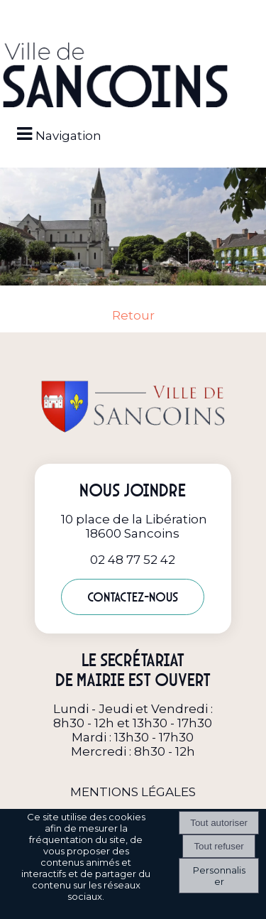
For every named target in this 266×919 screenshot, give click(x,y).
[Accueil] (115, 76)
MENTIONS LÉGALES (133, 792)
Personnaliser (219, 875)
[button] (133, 15)
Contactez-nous (132, 596)
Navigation (68, 136)
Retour (133, 315)
